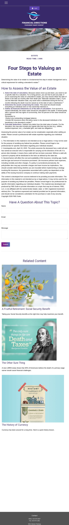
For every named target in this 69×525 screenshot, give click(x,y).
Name (3, 206)
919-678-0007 (36, 519)
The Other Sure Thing (13, 362)
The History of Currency (15, 424)
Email (3, 217)
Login (34, 8)
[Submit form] (5, 244)
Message (4, 228)
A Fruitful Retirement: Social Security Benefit (26, 309)
